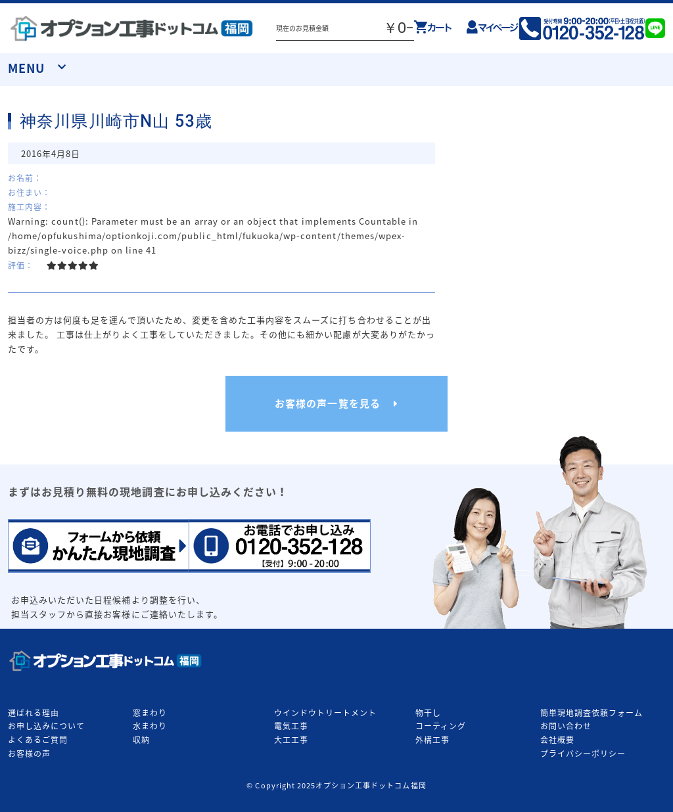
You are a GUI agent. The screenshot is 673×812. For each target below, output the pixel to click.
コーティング (440, 726)
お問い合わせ (566, 726)
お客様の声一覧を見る (327, 403)
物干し (428, 713)
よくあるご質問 (38, 740)
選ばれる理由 (33, 713)
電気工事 (291, 726)
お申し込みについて (46, 726)
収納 (141, 740)
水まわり (150, 726)
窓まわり (150, 713)
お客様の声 (29, 753)
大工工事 (291, 740)
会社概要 (557, 740)
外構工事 (432, 740)
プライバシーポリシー (583, 753)
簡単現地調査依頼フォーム (591, 713)
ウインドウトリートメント (325, 713)
